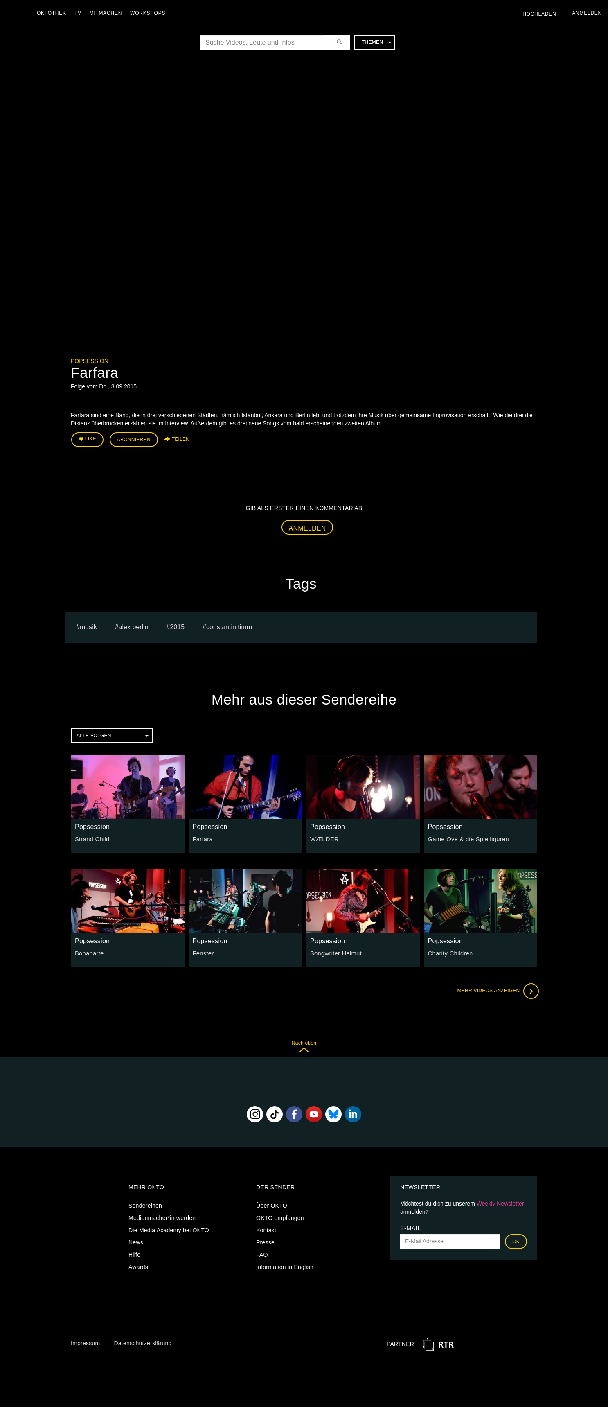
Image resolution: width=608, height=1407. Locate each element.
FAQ (262, 1253)
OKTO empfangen (280, 1216)
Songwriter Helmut (334, 952)
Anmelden (307, 526)
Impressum (85, 1342)
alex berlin (134, 625)
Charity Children (449, 952)
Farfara (202, 838)
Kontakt (266, 1229)
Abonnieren (134, 439)
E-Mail (410, 1227)
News (135, 1241)
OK (516, 1240)
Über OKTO (271, 1204)
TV (80, 13)
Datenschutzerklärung (142, 1342)
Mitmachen (108, 13)
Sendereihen (145, 1204)
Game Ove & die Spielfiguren (466, 838)
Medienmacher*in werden (162, 1216)
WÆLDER (323, 838)
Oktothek (53, 13)
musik (88, 625)
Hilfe (134, 1253)
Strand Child (91, 838)
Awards (138, 1265)
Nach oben (304, 1047)
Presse (265, 1241)
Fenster (203, 952)
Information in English (284, 1265)
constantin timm (229, 625)
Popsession (89, 361)
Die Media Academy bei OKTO (168, 1229)
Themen (376, 42)
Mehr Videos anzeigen (496, 990)
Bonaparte (88, 952)
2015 (177, 625)
